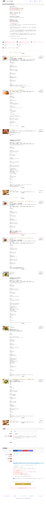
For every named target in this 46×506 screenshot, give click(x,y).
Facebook (15, 450)
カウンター (13, 47)
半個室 (17, 47)
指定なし (5, 47)
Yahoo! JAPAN (25, 450)
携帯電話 (9, 458)
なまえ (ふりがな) (8, 454)
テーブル (9, 47)
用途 (11, 431)
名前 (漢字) (10, 456)
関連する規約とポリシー (23, 481)
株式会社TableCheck (22, 498)
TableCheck (30, 450)
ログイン (10, 450)
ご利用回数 (10, 433)
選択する (41, 57)
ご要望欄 (10, 442)
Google (20, 450)
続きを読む (23, 53)
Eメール (10, 461)
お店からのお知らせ (12, 6)
